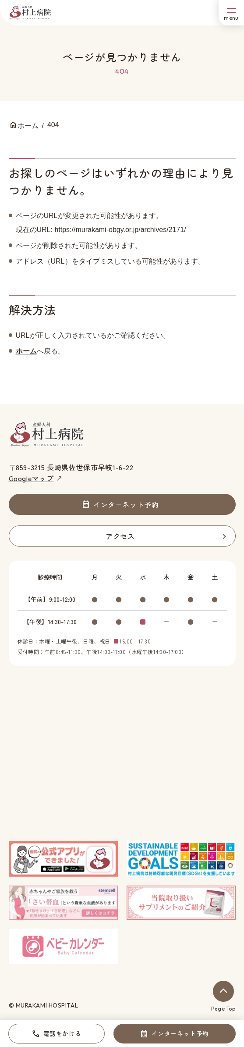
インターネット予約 (180, 1033)
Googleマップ (31, 478)
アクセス (120, 536)
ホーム (26, 351)
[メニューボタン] (231, 12)
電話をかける (62, 1033)
